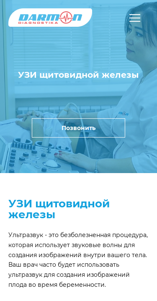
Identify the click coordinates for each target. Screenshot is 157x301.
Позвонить (78, 128)
